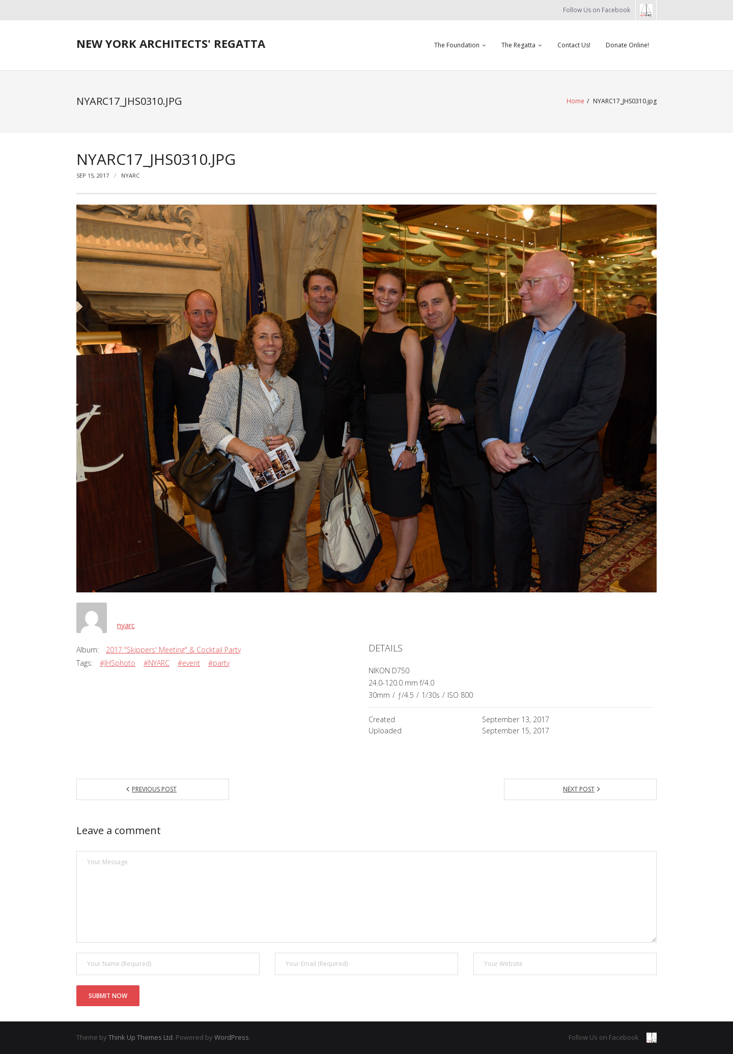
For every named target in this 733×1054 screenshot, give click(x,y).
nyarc (130, 175)
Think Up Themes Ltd (140, 1037)
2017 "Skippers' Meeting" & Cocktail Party (173, 649)
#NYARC (157, 663)
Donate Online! (627, 45)
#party (219, 663)
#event (189, 663)
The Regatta (518, 45)
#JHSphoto (117, 663)
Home (575, 101)
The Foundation (457, 45)
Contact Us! (573, 45)
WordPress (231, 1037)
